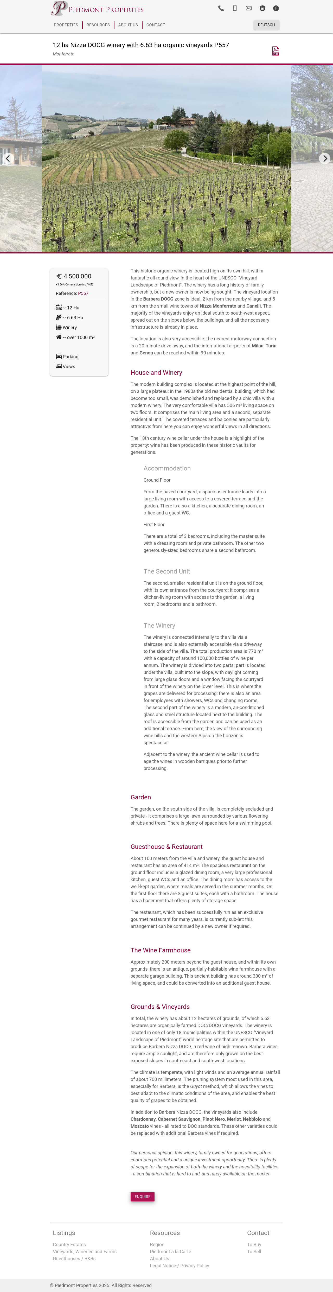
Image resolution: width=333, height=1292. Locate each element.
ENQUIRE (143, 1197)
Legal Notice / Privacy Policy (179, 1265)
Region (157, 1244)
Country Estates (69, 1244)
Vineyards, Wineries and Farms (85, 1251)
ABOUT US (128, 25)
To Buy (254, 1244)
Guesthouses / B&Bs (74, 1258)
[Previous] (8, 158)
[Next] (324, 158)
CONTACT (155, 25)
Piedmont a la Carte (170, 1251)
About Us (159, 1258)
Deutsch (266, 25)
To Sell (254, 1251)
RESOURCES (98, 25)
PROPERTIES (66, 25)
